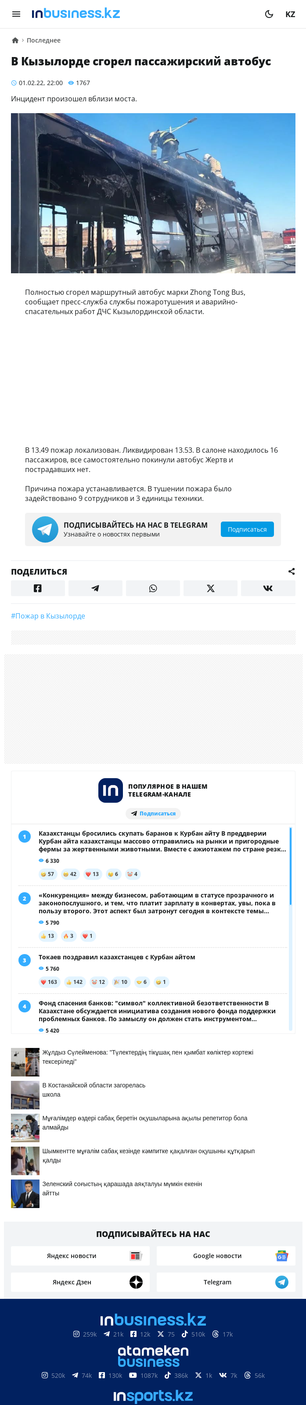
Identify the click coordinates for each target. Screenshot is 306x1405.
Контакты (69, 1366)
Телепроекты (165, 1366)
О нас (30, 1366)
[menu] (16, 14)
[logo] (143, 14)
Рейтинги (267, 1366)
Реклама (114, 1366)
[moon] (269, 14)
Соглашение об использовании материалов (153, 1340)
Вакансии (219, 1366)
